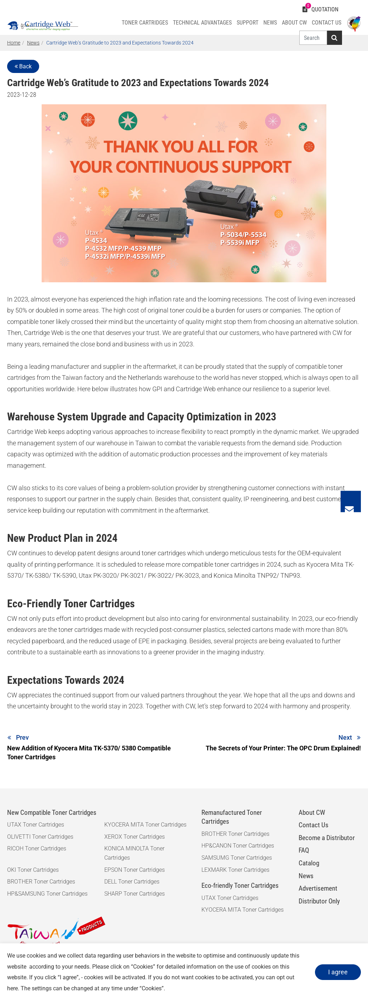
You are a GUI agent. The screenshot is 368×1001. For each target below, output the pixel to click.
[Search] (312, 38)
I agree (336, 972)
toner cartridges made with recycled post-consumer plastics (141, 629)
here (12, 988)
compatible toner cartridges (220, 564)
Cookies (143, 966)
